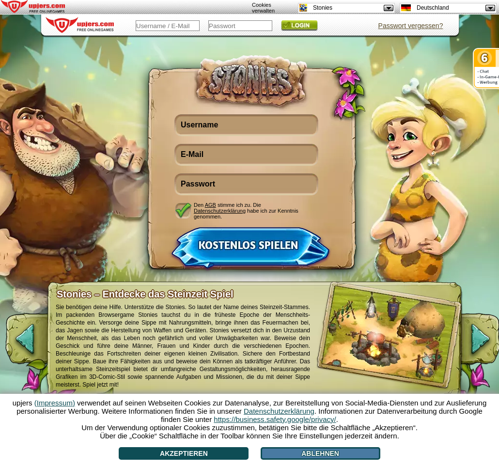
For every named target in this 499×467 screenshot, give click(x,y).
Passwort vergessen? (410, 26)
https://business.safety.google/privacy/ (275, 419)
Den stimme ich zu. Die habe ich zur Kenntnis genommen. (246, 210)
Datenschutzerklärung (220, 211)
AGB (210, 205)
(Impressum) (54, 403)
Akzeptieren (184, 453)
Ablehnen (320, 453)
